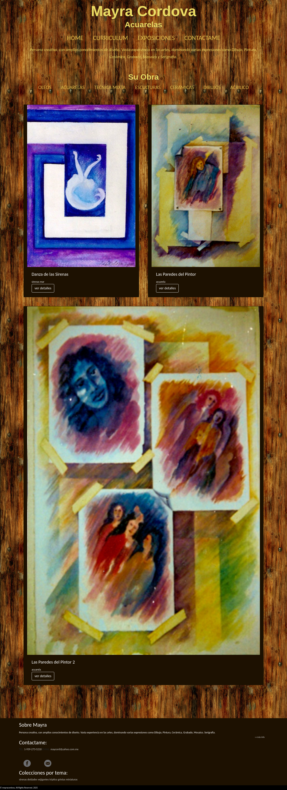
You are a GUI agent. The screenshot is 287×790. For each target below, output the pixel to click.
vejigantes (43, 779)
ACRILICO (239, 87)
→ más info (260, 737)
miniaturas (72, 779)
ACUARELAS (73, 87)
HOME (75, 38)
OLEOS (44, 87)
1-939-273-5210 (33, 749)
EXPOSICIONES (156, 38)
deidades (32, 779)
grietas (61, 779)
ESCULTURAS (148, 87)
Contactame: (33, 742)
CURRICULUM (110, 38)
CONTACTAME (202, 38)
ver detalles (43, 288)
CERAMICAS (182, 87)
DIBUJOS (212, 87)
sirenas (23, 779)
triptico (53, 779)
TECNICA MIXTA (110, 87)
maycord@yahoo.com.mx (64, 749)
